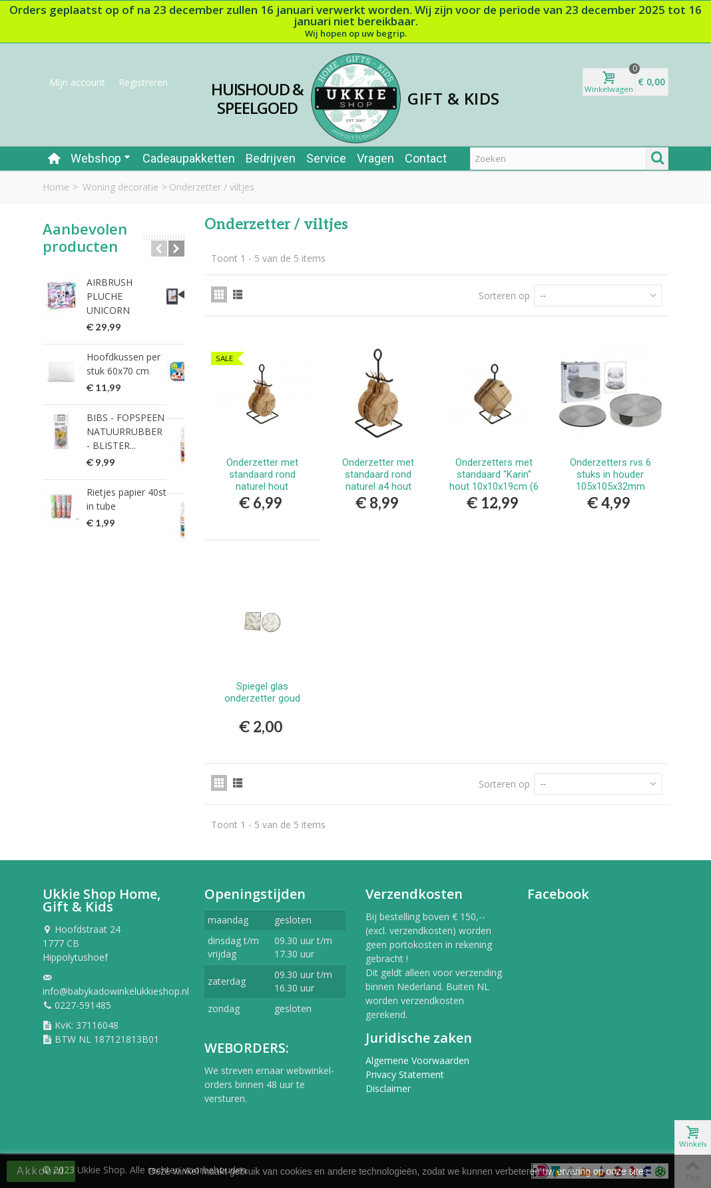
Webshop (100, 158)
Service (326, 158)
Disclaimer (388, 1088)
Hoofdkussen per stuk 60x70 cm (134, 349)
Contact (426, 158)
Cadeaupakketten (188, 158)
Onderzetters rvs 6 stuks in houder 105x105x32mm (610, 474)
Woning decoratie (120, 187)
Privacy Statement (404, 1074)
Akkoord (41, 1171)
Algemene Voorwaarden (417, 1060)
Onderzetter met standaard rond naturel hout (262, 474)
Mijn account (77, 82)
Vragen (375, 158)
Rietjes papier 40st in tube (131, 485)
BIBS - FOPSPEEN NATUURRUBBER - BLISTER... (127, 417)
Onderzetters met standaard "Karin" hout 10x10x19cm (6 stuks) (494, 480)
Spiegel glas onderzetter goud (262, 692)
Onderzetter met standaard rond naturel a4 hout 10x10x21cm (378, 480)
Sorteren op (504, 295)
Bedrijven (271, 158)
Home (56, 187)
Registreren (143, 82)
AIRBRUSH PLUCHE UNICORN (129, 289)
